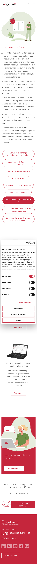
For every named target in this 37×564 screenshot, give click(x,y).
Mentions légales (8, 529)
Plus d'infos (18, 327)
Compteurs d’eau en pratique (18, 185)
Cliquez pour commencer (23, 504)
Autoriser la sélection (18, 314)
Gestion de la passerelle (19, 192)
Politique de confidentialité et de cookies (15, 533)
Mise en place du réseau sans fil (18, 200)
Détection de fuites (18, 178)
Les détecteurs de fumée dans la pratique (18, 163)
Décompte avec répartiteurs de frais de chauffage (18, 209)
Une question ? (11, 555)
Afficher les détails (24, 302)
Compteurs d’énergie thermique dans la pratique (18, 154)
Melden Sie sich (14, 468)
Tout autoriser (18, 308)
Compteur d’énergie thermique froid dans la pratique (18, 219)
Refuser (18, 320)
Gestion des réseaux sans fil (18, 171)
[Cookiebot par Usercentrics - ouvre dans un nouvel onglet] (26, 242)
